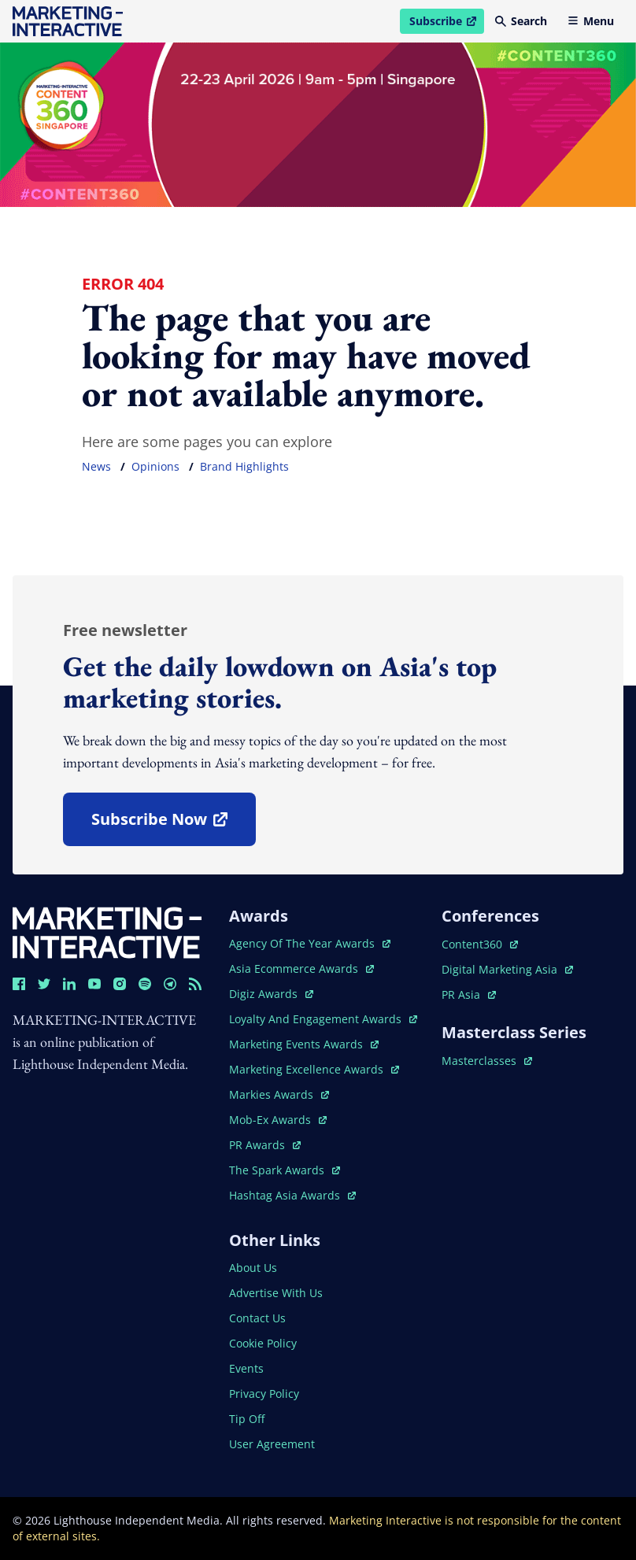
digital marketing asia (507, 969)
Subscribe (446, 23)
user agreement (272, 1443)
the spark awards (284, 1170)
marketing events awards (304, 1044)
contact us (257, 1317)
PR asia (469, 994)
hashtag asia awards (292, 1195)
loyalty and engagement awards (323, 1018)
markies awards (279, 1094)
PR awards (265, 1144)
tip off (246, 1418)
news (96, 466)
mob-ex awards (278, 1119)
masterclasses (487, 1060)
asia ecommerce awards (301, 968)
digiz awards (271, 993)
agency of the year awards (309, 943)
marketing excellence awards (314, 1069)
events (246, 1368)
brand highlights (244, 466)
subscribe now (173, 824)
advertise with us (276, 1292)
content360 (480, 944)
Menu (591, 20)
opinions (155, 466)
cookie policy (263, 1343)
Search (521, 20)
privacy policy (264, 1393)
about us (253, 1267)
